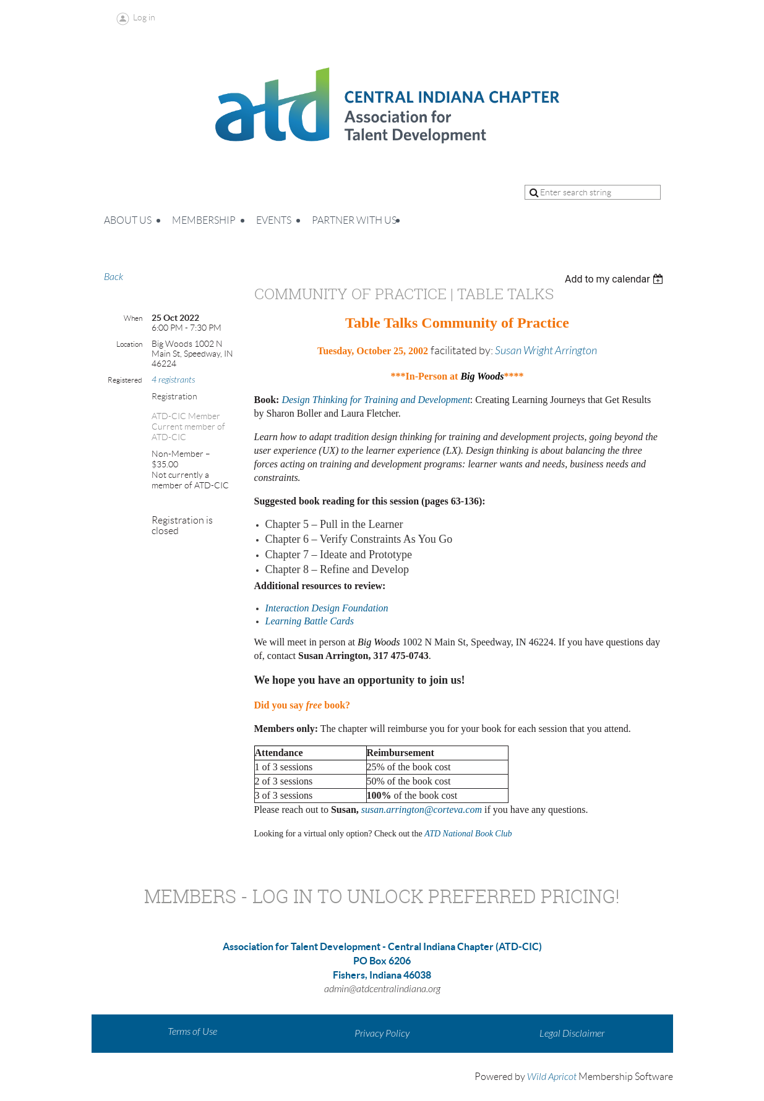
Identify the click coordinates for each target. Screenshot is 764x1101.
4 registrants (173, 380)
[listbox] (616, 279)
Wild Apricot (552, 1076)
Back (113, 277)
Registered (125, 380)
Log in (144, 17)
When (133, 318)
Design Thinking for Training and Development (375, 399)
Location (129, 344)
